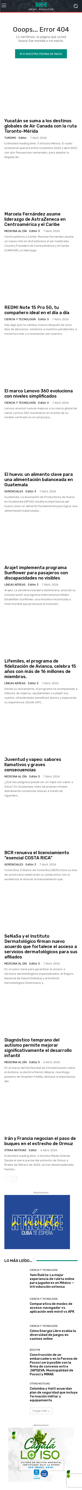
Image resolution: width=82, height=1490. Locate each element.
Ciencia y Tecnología (20, 319)
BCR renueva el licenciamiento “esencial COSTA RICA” (36, 855)
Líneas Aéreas (15, 584)
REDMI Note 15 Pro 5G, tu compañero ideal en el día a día (36, 310)
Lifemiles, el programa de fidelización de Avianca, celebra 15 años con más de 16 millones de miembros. (40, 668)
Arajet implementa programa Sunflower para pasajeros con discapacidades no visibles (36, 573)
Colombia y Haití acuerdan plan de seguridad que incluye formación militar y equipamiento (54, 1394)
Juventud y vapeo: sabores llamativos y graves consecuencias (32, 764)
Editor (23, 137)
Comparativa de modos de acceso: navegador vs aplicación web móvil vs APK (52, 1308)
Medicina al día (15, 231)
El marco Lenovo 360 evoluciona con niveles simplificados (38, 393)
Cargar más (41, 1411)
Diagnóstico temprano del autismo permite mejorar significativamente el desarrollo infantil (38, 1047)
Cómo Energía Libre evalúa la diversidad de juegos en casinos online (53, 1335)
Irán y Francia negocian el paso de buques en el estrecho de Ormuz (40, 1141)
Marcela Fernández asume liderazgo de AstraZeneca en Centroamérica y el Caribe (35, 219)
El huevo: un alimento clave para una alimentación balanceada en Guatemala (38, 479)
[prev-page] (7, 1179)
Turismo (10, 137)
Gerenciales (13, 491)
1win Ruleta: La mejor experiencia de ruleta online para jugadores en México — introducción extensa (52, 1281)
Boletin (35, 1350)
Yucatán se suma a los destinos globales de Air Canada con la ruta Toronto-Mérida (40, 126)
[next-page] (14, 1179)
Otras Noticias (15, 1150)
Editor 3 (34, 231)
